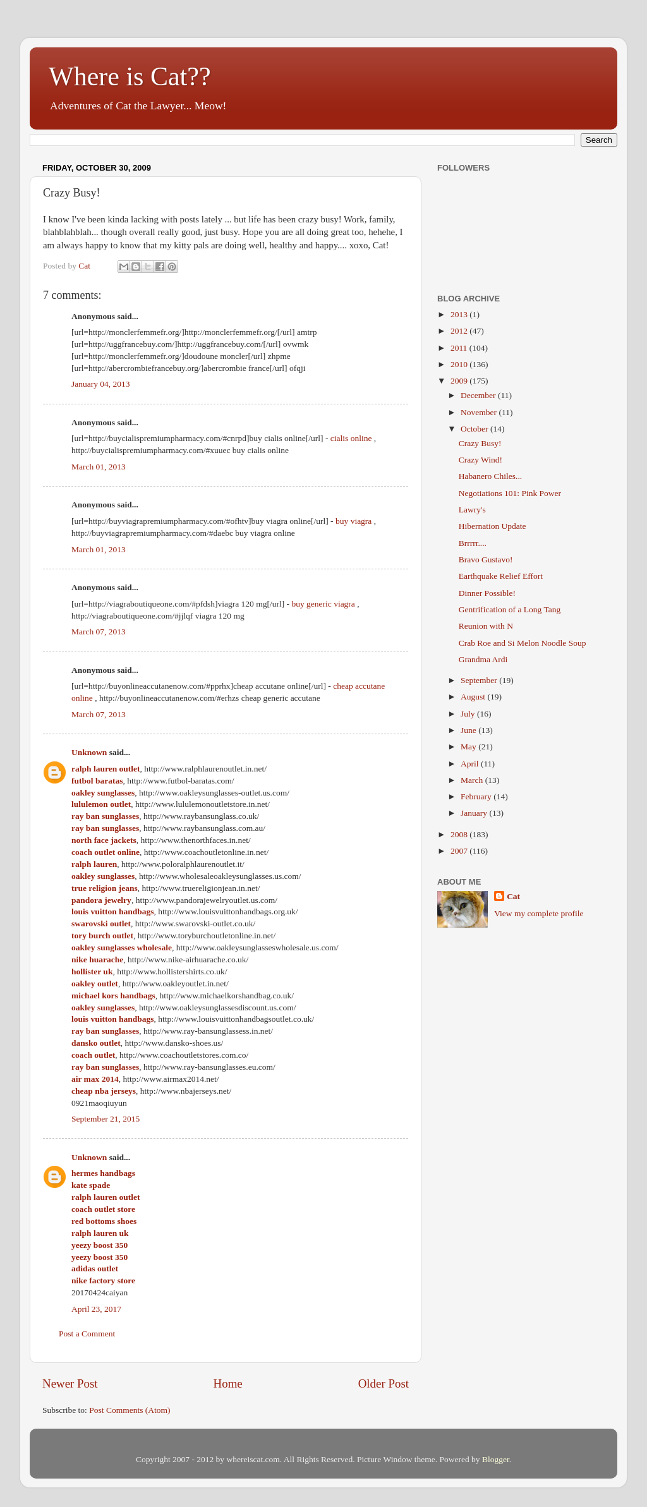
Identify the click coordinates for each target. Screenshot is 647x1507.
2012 (459, 331)
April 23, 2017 (96, 1309)
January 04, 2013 (100, 384)
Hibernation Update (492, 526)
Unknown (89, 752)
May (469, 746)
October (475, 428)
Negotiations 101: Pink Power (510, 493)
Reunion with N (486, 626)
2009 (459, 380)
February (477, 796)
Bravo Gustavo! (486, 559)
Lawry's (472, 509)
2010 (459, 364)
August (474, 696)
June (469, 730)
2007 (459, 851)
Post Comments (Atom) (129, 1410)
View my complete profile (538, 913)
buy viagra (354, 521)
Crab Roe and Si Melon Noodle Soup (522, 643)
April (471, 763)
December (479, 395)
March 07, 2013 (98, 631)
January (475, 813)
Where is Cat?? (130, 76)
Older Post (383, 1383)
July (469, 713)
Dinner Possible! (487, 593)
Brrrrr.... (473, 543)
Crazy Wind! (480, 459)
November (480, 412)
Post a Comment (87, 1333)
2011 (459, 348)
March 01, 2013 (98, 466)
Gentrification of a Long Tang (510, 609)
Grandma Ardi (483, 659)
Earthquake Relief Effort (501, 576)
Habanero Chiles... (490, 476)
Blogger (495, 1459)
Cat (513, 896)
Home (228, 1383)
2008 (459, 834)
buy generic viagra (322, 603)
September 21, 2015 (105, 1118)
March (473, 780)
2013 (459, 314)
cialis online (351, 438)
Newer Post (70, 1383)
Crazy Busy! (480, 443)
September (480, 680)
